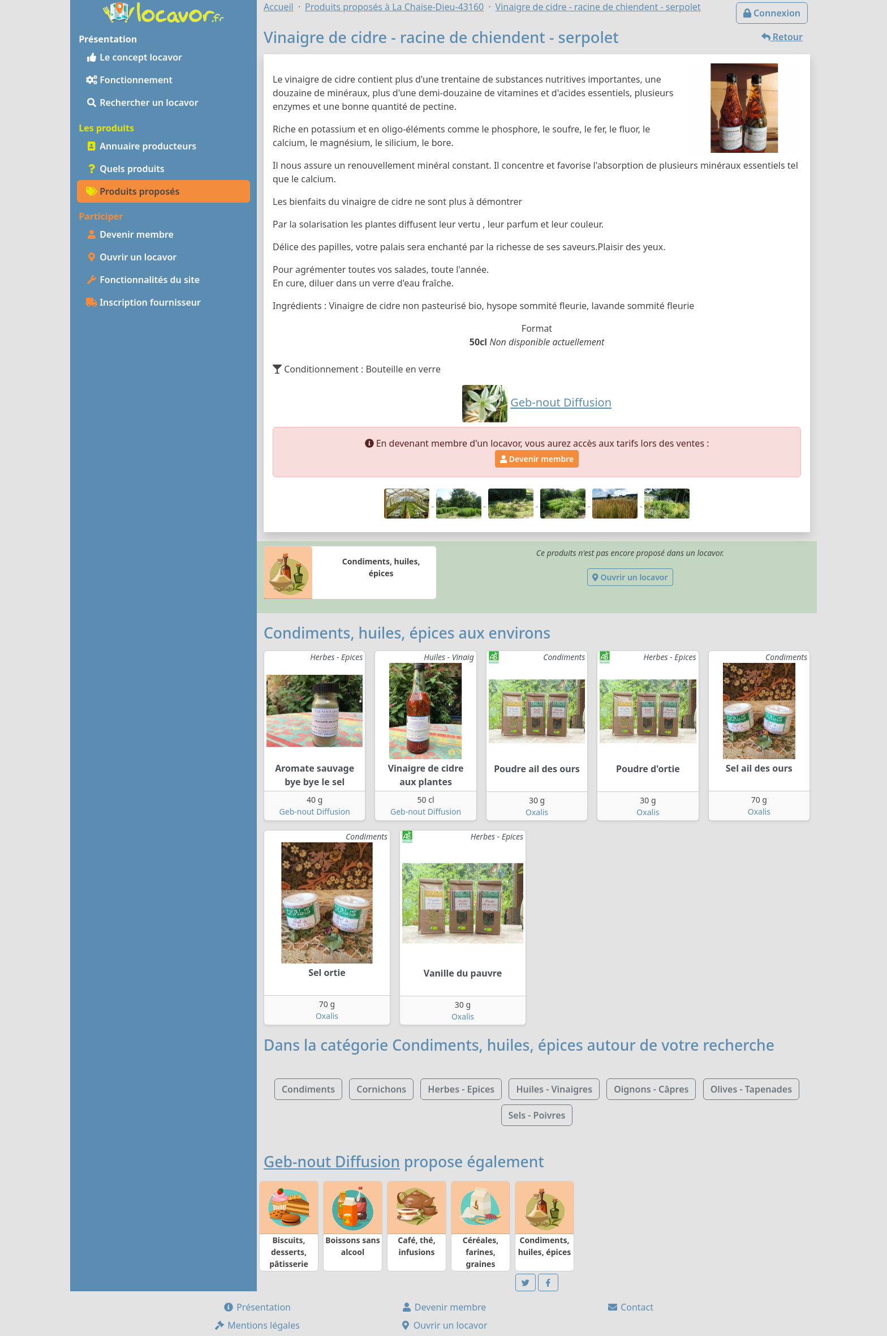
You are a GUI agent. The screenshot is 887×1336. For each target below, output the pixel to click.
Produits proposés (132, 191)
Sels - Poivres (537, 1115)
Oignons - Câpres (651, 1089)
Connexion (771, 13)
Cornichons (381, 1089)
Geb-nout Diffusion (314, 811)
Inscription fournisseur (143, 302)
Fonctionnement (129, 80)
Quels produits (125, 168)
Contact (630, 1307)
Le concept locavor (134, 57)
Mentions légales (257, 1325)
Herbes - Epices (461, 1089)
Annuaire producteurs (141, 146)
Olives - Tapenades (751, 1089)
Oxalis (537, 812)
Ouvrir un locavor (131, 257)
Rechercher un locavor (142, 102)
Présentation (257, 1307)
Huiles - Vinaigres (554, 1089)
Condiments (308, 1089)
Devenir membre (130, 234)
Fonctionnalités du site (143, 279)
